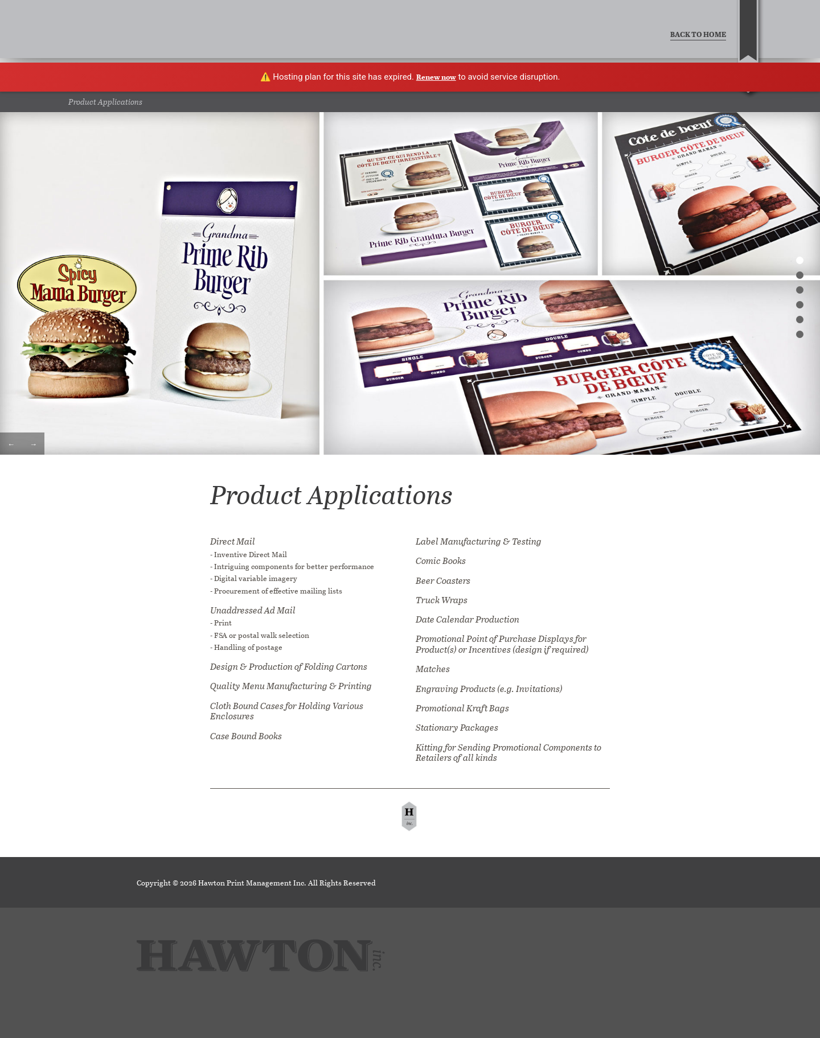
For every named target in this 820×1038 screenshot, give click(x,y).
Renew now (436, 76)
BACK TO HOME (698, 33)
